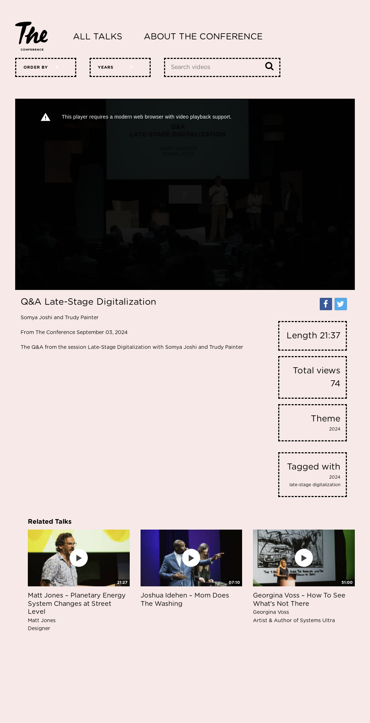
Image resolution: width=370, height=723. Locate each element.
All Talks (97, 37)
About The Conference (203, 37)
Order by (35, 67)
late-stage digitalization (314, 485)
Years (105, 67)
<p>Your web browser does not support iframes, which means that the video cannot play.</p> (185, 194)
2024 (334, 429)
